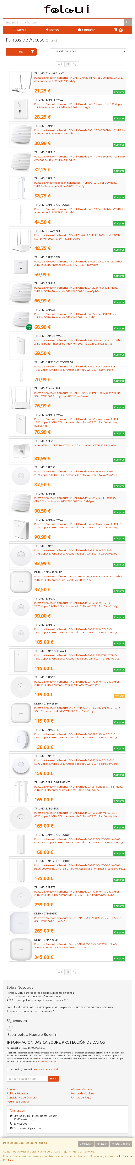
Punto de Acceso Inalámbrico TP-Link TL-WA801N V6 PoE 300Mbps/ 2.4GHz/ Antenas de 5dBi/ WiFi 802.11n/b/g (78, 79)
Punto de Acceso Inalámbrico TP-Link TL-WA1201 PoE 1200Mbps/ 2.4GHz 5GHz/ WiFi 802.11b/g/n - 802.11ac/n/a (77, 236)
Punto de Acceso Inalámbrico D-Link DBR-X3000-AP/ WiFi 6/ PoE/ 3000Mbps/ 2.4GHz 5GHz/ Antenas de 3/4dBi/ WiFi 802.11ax (79, 578)
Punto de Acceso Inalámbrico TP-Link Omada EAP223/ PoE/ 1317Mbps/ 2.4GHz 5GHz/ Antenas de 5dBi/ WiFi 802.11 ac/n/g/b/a (76, 289)
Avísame (119, 696)
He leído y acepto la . (34, 1069)
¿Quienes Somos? (18, 1101)
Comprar (119, 92)
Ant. (60, 64)
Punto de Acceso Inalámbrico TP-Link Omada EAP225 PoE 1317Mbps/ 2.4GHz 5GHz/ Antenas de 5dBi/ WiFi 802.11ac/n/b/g (75, 315)
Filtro (25, 52)
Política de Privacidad (47, 1061)
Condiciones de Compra (22, 1097)
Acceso (51, 30)
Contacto (86, 30)
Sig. (75, 64)
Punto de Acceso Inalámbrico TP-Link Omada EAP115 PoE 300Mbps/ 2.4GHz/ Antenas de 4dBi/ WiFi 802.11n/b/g (79, 131)
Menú (19, 30)
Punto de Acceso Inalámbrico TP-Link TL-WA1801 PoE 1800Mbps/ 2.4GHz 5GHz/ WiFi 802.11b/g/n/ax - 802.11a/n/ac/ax (77, 394)
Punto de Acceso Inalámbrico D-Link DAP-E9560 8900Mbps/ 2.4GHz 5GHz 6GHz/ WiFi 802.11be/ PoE (77, 919)
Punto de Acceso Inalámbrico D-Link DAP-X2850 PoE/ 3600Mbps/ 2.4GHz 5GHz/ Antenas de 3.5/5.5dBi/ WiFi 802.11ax (77, 945)
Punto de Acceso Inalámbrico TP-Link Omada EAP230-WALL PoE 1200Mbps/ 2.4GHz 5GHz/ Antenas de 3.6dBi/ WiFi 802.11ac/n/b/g (79, 263)
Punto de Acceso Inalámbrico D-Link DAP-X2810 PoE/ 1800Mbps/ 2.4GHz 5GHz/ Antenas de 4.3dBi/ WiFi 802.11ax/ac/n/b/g (77, 709)
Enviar (53, 1078)
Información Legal (81, 1089)
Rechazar (102, 1143)
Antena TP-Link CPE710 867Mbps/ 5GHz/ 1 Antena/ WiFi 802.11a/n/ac (75, 445)
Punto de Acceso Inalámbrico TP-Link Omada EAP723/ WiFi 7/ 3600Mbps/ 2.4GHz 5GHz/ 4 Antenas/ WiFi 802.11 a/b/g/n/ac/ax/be (77, 683)
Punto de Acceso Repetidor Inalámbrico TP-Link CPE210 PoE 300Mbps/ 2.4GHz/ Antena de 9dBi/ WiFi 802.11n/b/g (75, 184)
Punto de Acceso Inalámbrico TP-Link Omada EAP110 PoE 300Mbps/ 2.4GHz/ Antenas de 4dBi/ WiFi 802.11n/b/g (79, 158)
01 (68, 64)
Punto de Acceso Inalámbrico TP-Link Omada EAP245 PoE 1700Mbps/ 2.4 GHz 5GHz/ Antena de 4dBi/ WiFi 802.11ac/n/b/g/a (77, 499)
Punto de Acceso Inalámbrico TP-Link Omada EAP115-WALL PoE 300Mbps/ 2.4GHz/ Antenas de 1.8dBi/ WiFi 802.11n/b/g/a (78, 105)
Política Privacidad (18, 1093)
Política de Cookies (82, 1093)
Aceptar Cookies (121, 1143)
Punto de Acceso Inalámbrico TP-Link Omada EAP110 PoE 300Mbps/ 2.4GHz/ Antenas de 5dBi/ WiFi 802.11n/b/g (79, 210)
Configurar (86, 1143)
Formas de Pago (80, 1097)
